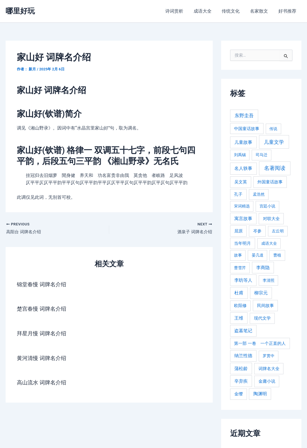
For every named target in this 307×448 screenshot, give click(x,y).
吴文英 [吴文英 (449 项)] (240, 181)
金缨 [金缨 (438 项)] (238, 393)
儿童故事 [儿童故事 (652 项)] (243, 142)
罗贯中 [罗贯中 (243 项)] (268, 356)
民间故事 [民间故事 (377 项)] (265, 305)
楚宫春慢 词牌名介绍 (43, 309)
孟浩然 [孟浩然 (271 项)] (259, 194)
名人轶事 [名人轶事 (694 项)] (243, 168)
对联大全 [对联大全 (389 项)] (271, 218)
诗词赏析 (180, 11)
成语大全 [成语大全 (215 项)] (269, 243)
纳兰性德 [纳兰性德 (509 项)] (243, 355)
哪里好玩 (20, 11)
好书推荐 (288, 11)
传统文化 (234, 11)
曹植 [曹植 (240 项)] (277, 255)
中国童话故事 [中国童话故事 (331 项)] (246, 128)
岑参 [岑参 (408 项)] (257, 231)
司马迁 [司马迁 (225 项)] (261, 155)
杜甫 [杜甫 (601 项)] (238, 292)
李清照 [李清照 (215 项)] (268, 280)
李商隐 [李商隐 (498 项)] (263, 267)
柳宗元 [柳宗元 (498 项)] (261, 292)
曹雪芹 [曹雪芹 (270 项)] (240, 267)
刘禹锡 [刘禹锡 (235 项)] (240, 155)
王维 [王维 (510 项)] (238, 318)
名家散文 (261, 11)
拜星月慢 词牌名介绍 (43, 333)
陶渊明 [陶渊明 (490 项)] (260, 393)
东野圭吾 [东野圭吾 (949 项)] (244, 115)
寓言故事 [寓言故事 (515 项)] (243, 218)
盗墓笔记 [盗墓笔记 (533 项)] (243, 330)
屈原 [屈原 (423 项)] (238, 231)
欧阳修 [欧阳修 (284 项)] (240, 305)
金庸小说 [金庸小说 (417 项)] (266, 381)
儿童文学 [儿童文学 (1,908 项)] (274, 142)
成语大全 (207, 11)
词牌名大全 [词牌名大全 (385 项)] (268, 368)
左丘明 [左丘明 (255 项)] (278, 231)
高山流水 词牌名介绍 (43, 382)
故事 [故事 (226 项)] (238, 255)
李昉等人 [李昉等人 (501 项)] (243, 280)
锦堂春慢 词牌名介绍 (43, 284)
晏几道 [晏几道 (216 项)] (258, 255)
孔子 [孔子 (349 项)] (238, 194)
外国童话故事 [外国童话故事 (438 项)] (270, 181)
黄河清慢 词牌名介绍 (43, 357)
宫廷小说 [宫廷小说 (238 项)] (267, 206)
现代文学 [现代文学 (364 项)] (262, 318)
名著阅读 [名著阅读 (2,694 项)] (274, 168)
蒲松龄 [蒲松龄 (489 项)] (241, 368)
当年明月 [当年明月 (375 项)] (242, 243)
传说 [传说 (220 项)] (273, 128)
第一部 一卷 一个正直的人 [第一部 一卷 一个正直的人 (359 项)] (260, 343)
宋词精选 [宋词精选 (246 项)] (242, 206)
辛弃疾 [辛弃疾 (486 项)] (241, 381)
